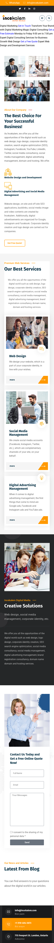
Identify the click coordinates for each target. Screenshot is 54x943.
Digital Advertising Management (22, 487)
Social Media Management (18, 433)
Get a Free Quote (29, 41)
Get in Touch (24, 25)
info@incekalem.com (26, 910)
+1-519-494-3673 (23, 923)
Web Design (17, 356)
